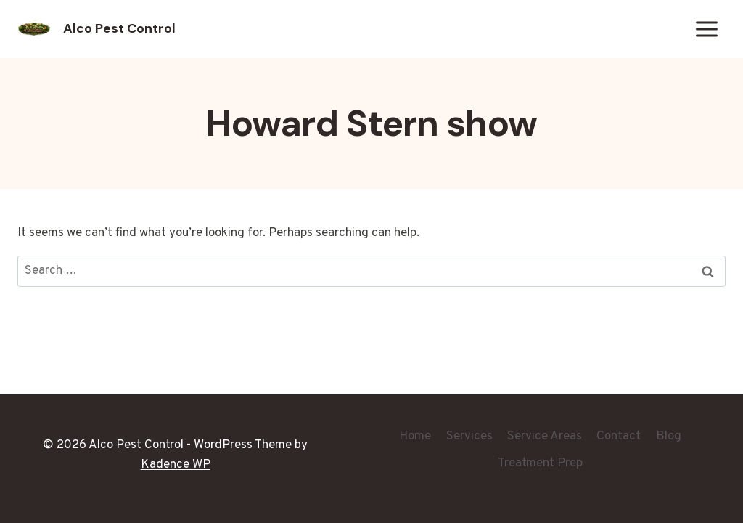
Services (469, 437)
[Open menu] (706, 29)
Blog (668, 437)
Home (415, 437)
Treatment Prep (540, 463)
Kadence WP (175, 465)
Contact (618, 437)
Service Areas (544, 437)
